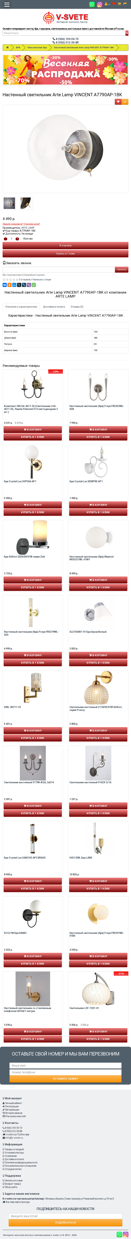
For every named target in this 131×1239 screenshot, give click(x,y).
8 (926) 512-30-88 (65, 42)
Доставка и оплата (54, 306)
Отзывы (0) (77, 306)
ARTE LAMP (28, 227)
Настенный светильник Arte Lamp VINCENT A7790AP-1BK (84, 47)
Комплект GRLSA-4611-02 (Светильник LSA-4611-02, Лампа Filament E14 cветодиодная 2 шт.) (31, 409)
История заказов (13, 1113)
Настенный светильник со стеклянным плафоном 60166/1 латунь (27, 1009)
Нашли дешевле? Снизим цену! (21, 224)
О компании (10, 1156)
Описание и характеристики (21, 306)
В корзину (66, 245)
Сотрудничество (13, 1169)
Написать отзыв (42, 279)
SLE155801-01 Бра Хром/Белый (87, 631)
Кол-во (28, 238)
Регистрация (11, 1106)
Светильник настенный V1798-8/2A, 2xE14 (29, 782)
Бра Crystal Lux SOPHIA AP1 (20, 481)
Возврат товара (12, 1183)
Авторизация (12, 1109)
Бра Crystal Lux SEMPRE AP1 (86, 481)
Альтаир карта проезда (18, 1202)
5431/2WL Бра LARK (80, 857)
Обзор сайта (10, 1187)
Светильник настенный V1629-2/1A (90, 782)
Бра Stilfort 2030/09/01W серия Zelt (24, 556)
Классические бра (37, 47)
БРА (18, 47)
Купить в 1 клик (65, 253)
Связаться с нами (13, 1180)
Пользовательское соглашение (20, 1165)
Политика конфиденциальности (20, 1162)
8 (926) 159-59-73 (65, 39)
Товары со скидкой (14, 1149)
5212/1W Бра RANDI (15, 933)
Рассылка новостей (16, 1116)
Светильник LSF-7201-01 (84, 1008)
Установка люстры (14, 1152)
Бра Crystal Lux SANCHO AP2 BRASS (25, 857)
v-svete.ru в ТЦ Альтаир (17, 1134)
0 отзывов (25, 279)
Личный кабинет (13, 1103)
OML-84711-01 (12, 707)
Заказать (121, 269)
